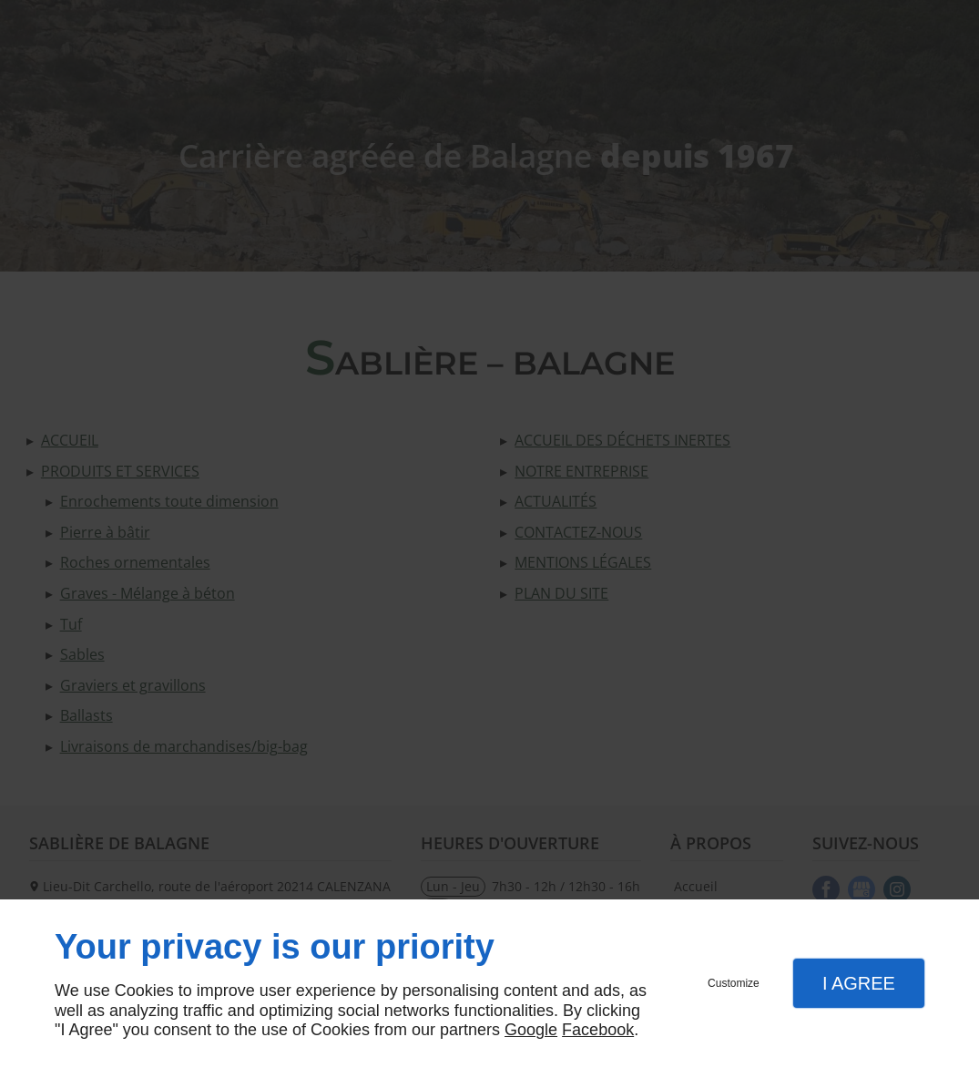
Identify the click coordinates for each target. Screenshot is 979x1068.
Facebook (598, 1030)
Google (531, 1030)
